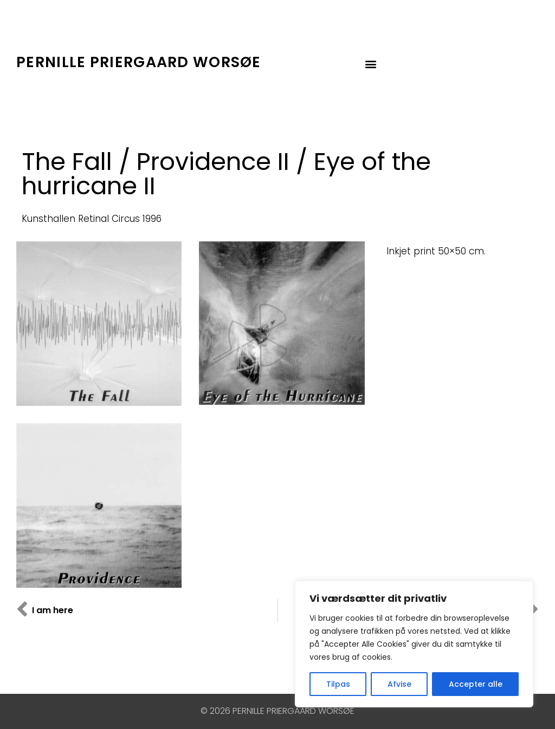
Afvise (399, 684)
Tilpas (338, 684)
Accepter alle (475, 684)
